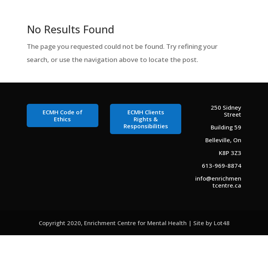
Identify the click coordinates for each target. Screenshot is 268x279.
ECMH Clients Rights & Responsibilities (146, 119)
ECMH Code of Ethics (62, 115)
